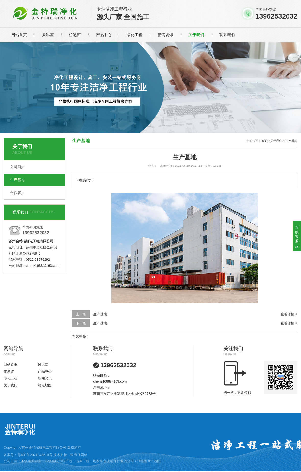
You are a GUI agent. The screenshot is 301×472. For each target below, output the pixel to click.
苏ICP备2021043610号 (34, 455)
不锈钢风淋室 (31, 461)
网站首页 (19, 35)
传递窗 (75, 35)
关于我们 (196, 35)
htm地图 (154, 461)
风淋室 (48, 35)
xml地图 (141, 461)
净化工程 (134, 35)
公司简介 (17, 167)
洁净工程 (82, 461)
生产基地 (17, 180)
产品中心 (104, 35)
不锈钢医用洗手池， (60, 461)
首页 (264, 140)
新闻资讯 (165, 35)
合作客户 (17, 193)
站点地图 (45, 385)
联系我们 (227, 35)
